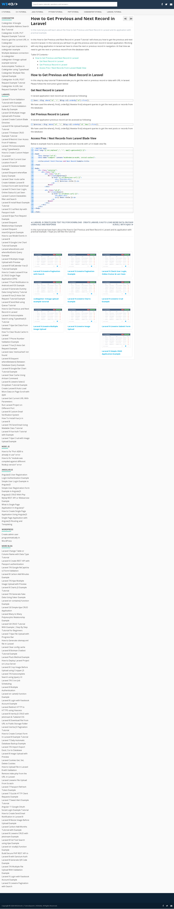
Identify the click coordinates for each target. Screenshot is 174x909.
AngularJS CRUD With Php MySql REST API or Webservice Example (15, 497)
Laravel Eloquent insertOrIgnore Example (13, 231)
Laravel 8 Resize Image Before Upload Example (15, 822)
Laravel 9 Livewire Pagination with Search (15, 885)
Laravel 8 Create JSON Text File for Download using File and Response (56, 223)
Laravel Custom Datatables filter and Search (14, 197)
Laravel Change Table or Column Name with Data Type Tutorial (15, 554)
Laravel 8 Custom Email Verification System (12, 413)
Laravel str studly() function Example (14, 848)
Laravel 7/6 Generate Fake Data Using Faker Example (13, 596)
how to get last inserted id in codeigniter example (14, 48)
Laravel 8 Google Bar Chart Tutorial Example (14, 370)
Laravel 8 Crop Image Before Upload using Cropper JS (15, 669)
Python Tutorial (56, 12)
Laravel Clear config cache (13, 647)
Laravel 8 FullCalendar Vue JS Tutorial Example (15, 267)
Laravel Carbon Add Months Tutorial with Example (14, 828)
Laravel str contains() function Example (15, 602)
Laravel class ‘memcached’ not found (15, 353)
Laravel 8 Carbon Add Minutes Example (15, 576)
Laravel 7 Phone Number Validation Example (13, 340)
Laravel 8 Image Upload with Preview (14, 755)
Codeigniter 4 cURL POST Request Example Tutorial (13, 81)
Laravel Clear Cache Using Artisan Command (13, 377)
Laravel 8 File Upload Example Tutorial (15, 128)
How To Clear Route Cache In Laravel (15, 334)
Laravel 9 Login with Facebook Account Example (15, 878)
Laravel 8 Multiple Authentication (10, 689)
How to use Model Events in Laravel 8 (14, 237)
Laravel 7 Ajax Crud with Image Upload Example (15, 440)
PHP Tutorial (73, 12)
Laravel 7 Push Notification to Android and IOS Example (15, 284)
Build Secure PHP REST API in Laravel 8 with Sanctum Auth (15, 855)
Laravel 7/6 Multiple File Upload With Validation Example (12, 869)
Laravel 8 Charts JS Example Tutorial (14, 589)
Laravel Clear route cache (13, 179)
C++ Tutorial (21, 12)
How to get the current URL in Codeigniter (15, 41)
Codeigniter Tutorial (93, 12)
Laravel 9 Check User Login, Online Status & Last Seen (14, 191)
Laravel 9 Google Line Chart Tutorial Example (14, 244)
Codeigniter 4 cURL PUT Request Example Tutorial (13, 35)
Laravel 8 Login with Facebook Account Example (15, 702)
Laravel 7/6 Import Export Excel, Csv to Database (13, 749)
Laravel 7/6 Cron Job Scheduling (11, 682)
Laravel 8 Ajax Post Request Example (14, 217)
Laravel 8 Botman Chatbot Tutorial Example (13, 652)
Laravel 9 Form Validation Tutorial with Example (13, 101)
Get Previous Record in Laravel (53, 64)
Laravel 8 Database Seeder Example (14, 168)
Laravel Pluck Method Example (15, 657)
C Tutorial (6, 12)
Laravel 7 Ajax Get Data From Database (15, 327)
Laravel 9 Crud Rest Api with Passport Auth (14, 211)
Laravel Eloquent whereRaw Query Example (14, 174)
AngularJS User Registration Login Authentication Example (15, 476)
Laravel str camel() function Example (14, 695)
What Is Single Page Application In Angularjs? (13, 506)
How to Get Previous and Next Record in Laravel (15, 310)
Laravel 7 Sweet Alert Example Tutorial (15, 802)
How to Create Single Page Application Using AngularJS (14, 513)
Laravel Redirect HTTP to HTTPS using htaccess (13, 709)
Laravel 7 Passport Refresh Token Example (14, 788)
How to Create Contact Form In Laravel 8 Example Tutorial (15, 735)
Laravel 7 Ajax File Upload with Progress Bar (15, 635)
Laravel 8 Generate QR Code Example (14, 862)
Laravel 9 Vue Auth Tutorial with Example (14, 433)
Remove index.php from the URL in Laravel (14, 775)
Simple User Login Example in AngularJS (15, 483)
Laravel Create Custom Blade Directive (15, 121)
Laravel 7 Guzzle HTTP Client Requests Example (15, 795)
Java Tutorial (37, 12)
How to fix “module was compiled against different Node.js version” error (13, 461)
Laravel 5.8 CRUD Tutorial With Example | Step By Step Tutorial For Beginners (15, 627)
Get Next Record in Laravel (52, 61)
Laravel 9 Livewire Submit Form (116, 326)
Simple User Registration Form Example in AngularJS (15, 490)
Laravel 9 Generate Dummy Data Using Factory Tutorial (14, 290)
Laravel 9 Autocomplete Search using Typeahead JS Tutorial (14, 318)
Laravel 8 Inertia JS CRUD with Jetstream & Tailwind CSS (15, 715)
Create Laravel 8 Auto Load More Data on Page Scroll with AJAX (15, 391)
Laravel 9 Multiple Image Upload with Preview (13, 261)
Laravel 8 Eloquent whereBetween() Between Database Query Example (13, 361)
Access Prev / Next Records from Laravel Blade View (63, 68)
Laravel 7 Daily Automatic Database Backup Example (14, 742)
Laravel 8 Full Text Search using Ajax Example (13, 842)
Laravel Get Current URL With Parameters (15, 400)
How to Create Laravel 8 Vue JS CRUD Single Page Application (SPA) (14, 275)
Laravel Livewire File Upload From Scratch (14, 782)
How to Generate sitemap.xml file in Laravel (15, 642)
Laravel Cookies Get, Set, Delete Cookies (13, 762)
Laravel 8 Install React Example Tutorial (15, 204)
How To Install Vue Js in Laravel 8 (12, 420)
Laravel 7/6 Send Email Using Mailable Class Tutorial (15, 426)
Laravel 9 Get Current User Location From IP (14, 161)
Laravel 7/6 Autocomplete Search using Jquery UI (13, 675)
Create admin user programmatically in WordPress (11, 537)
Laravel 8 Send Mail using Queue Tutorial (13, 304)
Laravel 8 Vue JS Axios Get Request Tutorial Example (13, 297)
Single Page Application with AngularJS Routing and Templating (14, 521)
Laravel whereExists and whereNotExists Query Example (13, 252)
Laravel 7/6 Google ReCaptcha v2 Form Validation (15, 569)
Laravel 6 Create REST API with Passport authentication (15, 562)
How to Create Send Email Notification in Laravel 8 (13, 815)
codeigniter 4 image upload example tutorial (14, 61)
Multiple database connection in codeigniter (15, 55)
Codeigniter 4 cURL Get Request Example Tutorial (13, 88)
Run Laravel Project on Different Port (12, 407)
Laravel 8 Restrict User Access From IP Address (15, 141)
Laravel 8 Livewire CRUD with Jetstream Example (15, 835)
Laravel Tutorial (114, 12)
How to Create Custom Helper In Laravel (15, 154)
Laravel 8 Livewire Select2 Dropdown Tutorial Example (14, 383)
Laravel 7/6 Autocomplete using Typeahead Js (13, 148)
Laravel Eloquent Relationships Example (12, 224)
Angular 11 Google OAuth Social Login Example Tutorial (15, 808)
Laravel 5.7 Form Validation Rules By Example (14, 108)
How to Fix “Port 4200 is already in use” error (12, 453)
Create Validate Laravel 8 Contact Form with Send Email (15, 184)
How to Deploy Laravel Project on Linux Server (15, 662)
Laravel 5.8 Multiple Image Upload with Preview (13, 114)
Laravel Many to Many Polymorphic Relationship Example (13, 617)
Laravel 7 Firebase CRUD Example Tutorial (13, 134)
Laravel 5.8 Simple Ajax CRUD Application (15, 609)
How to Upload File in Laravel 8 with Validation (15, 768)
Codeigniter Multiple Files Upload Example (13, 74)
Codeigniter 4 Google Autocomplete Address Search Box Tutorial (15, 26)
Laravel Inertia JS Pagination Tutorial (14, 729)
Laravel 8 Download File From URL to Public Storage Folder (15, 722)
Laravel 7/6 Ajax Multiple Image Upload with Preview (14, 582)
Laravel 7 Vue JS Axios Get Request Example (13, 347)
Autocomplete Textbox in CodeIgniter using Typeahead (15, 68)
